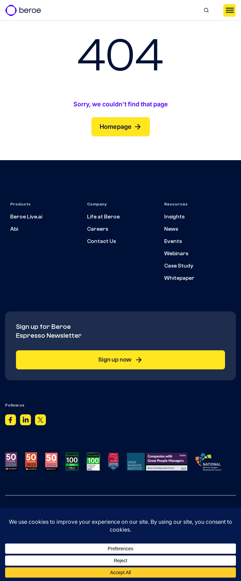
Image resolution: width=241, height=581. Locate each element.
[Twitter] (40, 421)
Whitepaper (179, 278)
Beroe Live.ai (26, 217)
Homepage (121, 127)
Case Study (178, 266)
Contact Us (101, 241)
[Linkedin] (25, 421)
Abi (14, 229)
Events (173, 241)
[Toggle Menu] (229, 10)
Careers (97, 229)
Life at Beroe (103, 217)
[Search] (206, 10)
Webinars (176, 253)
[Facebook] (10, 421)
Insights (174, 217)
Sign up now (120, 360)
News (171, 229)
